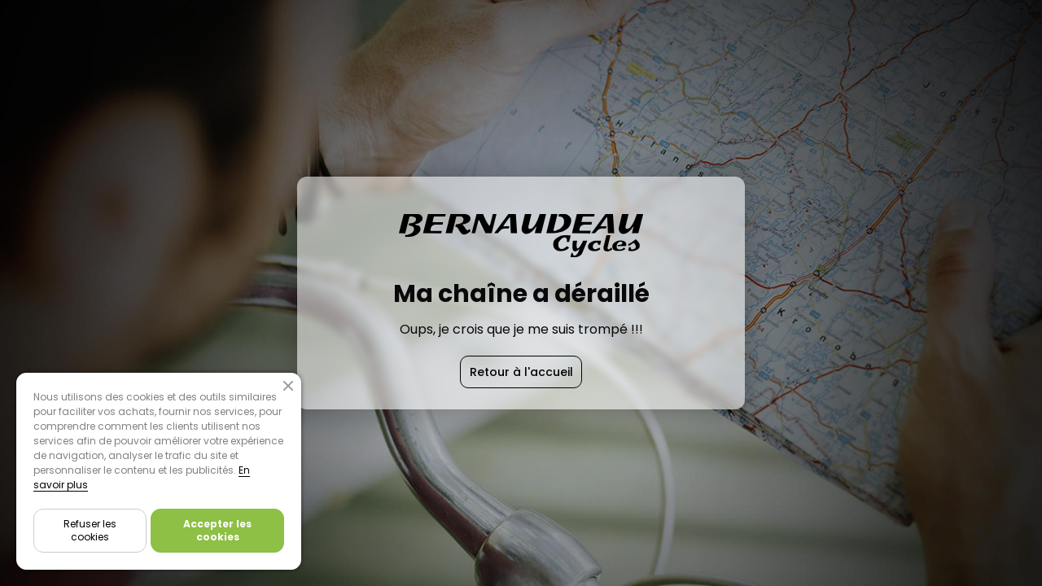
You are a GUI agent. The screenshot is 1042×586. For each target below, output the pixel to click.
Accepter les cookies (217, 530)
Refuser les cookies (89, 530)
